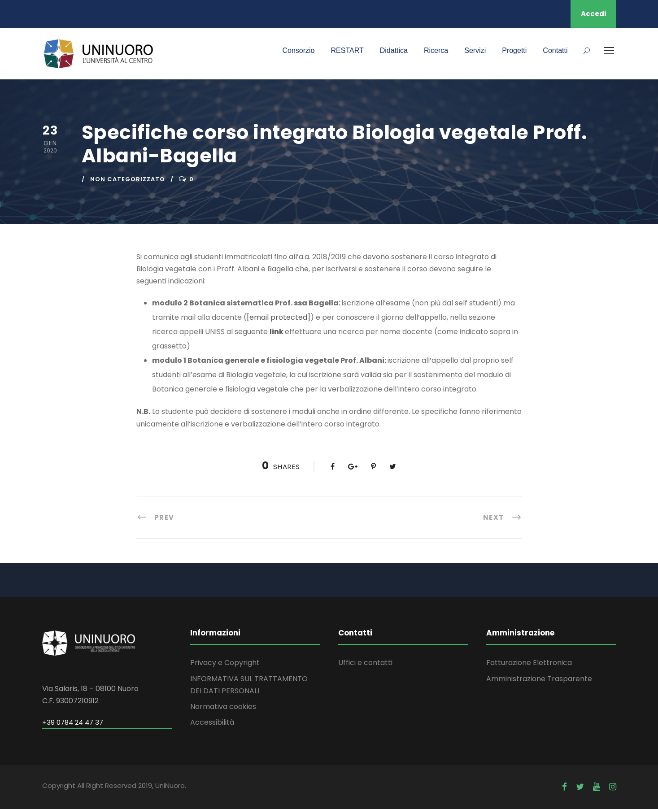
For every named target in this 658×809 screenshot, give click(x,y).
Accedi (593, 13)
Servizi (475, 50)
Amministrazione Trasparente (539, 679)
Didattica (394, 50)
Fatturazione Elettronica (529, 662)
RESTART (347, 50)
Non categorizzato (127, 179)
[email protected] (278, 317)
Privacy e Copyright (225, 662)
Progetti (514, 50)
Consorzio (298, 50)
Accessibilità (212, 722)
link (277, 331)
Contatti (555, 50)
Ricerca (436, 50)
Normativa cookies (223, 706)
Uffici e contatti (365, 662)
